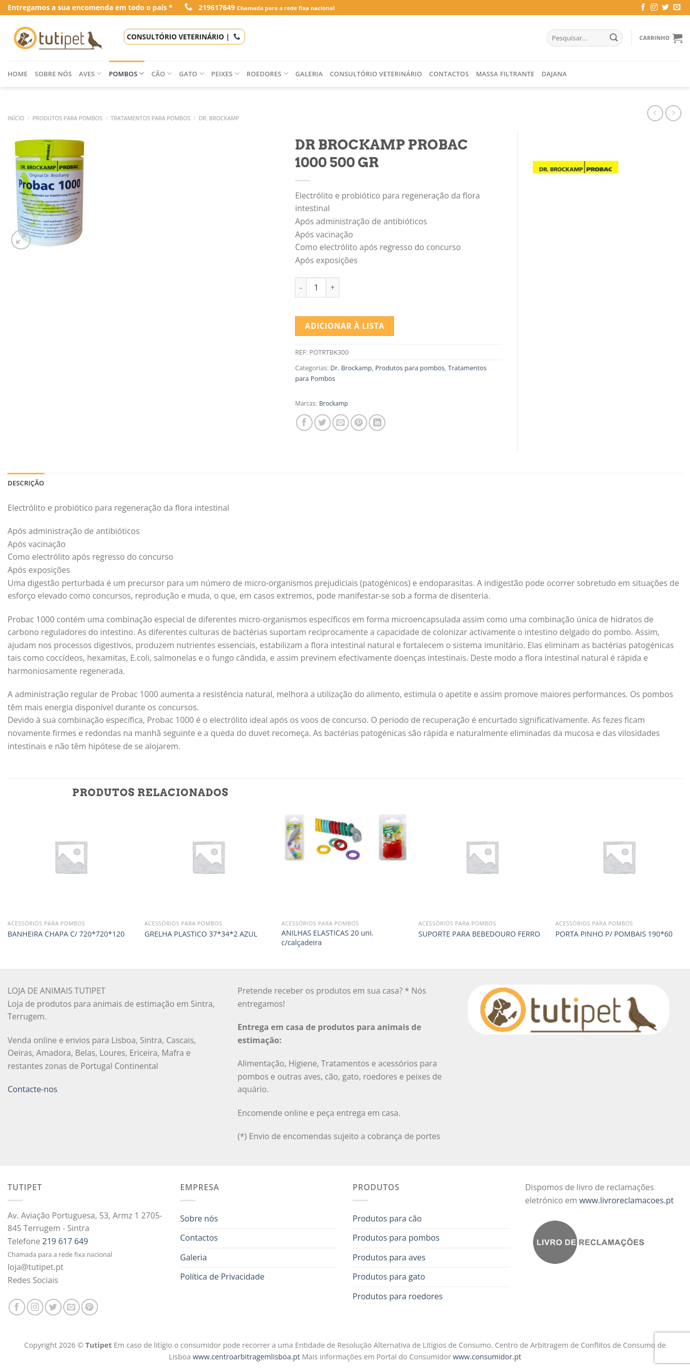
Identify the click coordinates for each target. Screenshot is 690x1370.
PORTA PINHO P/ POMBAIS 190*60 (613, 934)
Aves (90, 73)
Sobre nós (53, 73)
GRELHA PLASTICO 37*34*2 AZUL (200, 934)
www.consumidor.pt (487, 1356)
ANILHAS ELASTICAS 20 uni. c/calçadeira (327, 937)
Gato (192, 73)
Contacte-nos (33, 1089)
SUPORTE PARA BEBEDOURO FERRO (479, 934)
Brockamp (333, 403)
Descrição (26, 482)
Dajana (554, 73)
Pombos (126, 73)
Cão (162, 73)
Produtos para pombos (67, 118)
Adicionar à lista (344, 325)
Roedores (267, 73)
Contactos (449, 73)
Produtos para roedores (397, 1296)
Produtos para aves (389, 1257)
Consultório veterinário (376, 73)
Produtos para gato (389, 1276)
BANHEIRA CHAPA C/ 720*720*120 (66, 934)
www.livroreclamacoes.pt (626, 1200)
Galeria (309, 73)
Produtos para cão (387, 1218)
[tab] (26, 483)
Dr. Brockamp (219, 118)
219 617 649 (65, 1241)
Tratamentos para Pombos (150, 118)
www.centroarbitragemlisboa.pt (247, 1356)
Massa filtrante (505, 73)
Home (18, 73)
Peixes (225, 73)
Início (16, 118)
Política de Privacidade (222, 1276)
